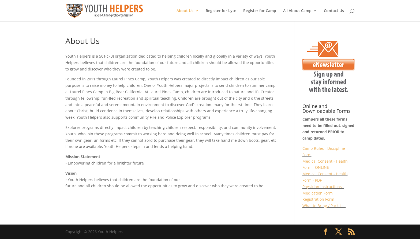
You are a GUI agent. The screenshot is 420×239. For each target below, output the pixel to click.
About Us (185, 11)
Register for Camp (259, 11)
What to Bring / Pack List (324, 205)
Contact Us (334, 11)
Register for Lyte (221, 11)
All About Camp (297, 11)
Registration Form (318, 199)
